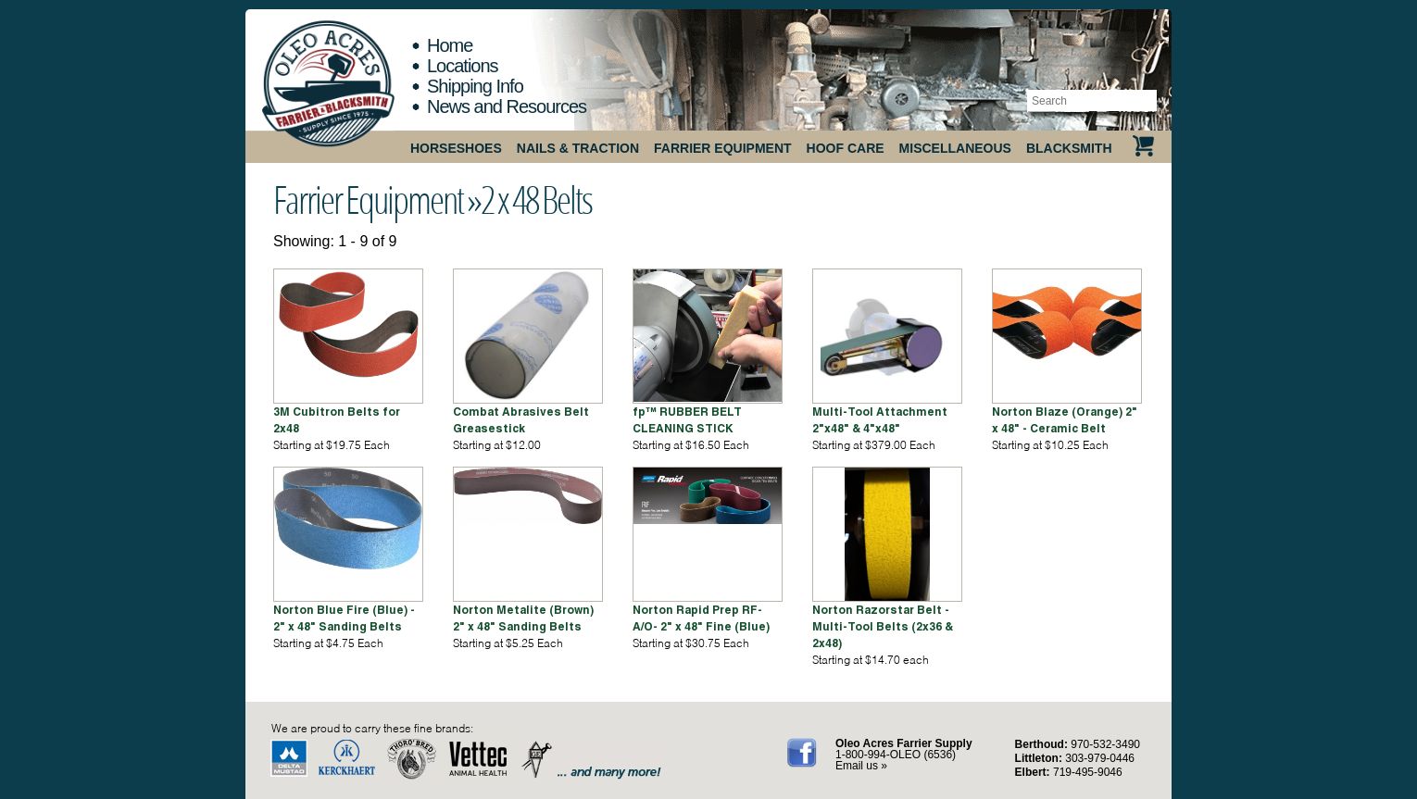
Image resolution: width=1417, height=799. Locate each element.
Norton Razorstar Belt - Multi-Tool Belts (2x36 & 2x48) (882, 626)
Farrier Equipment (723, 148)
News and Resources (506, 106)
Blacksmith (1069, 148)
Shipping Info (475, 86)
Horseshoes (456, 148)
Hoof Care (845, 148)
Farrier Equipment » (377, 199)
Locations (462, 66)
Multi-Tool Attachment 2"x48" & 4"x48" (879, 420)
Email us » (861, 765)
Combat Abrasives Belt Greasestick (521, 420)
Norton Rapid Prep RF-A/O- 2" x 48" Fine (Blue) (701, 618)
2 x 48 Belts (536, 199)
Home (449, 45)
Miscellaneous (955, 148)
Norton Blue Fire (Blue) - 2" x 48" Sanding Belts (344, 618)
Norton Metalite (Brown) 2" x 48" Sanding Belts (523, 618)
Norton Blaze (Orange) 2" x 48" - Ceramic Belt (1064, 420)
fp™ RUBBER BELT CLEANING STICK (687, 420)
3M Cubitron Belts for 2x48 (336, 420)
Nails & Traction (578, 148)
